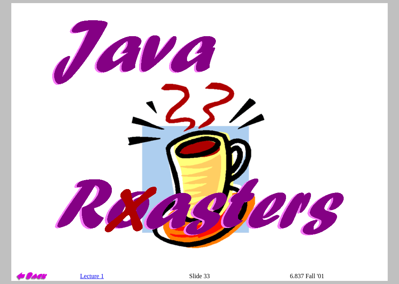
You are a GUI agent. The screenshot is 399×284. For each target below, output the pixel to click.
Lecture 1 (92, 276)
